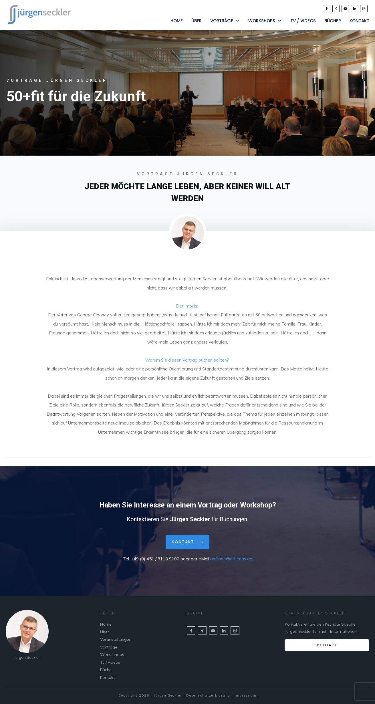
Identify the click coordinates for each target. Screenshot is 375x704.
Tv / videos (110, 662)
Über (104, 631)
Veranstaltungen (115, 639)
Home (106, 624)
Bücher (106, 669)
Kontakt (107, 677)
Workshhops (112, 654)
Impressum (246, 695)
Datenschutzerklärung (208, 695)
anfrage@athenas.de (231, 557)
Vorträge (108, 647)
